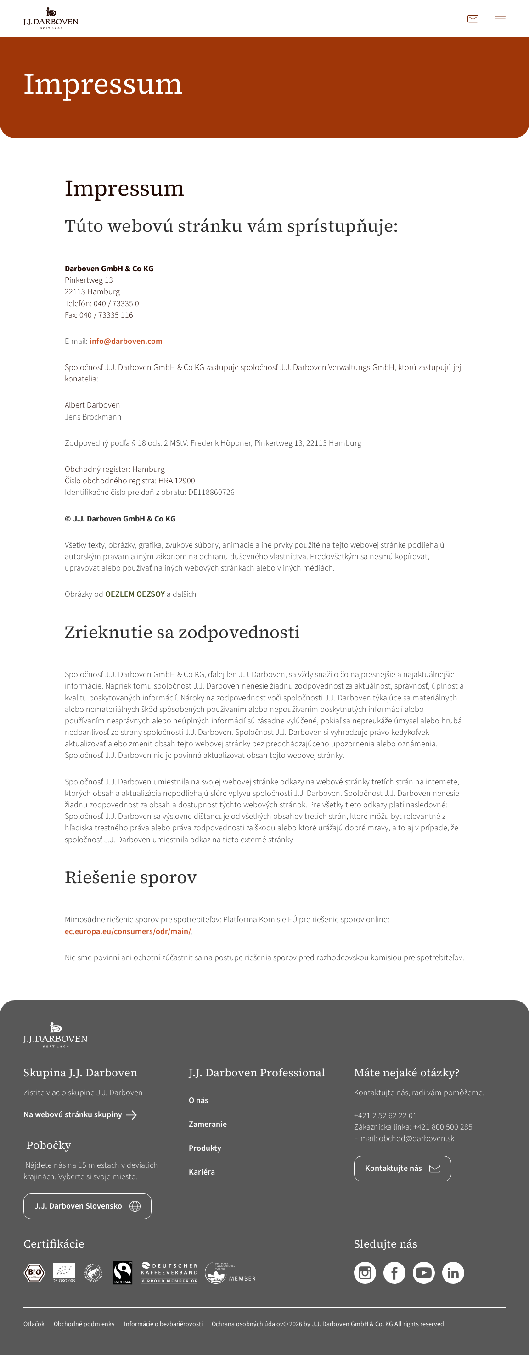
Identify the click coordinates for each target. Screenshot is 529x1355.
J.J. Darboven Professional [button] (257, 1073)
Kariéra (202, 1172)
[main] (264, 518)
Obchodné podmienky (84, 1324)
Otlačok (34, 1324)
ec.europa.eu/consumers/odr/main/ (128, 931)
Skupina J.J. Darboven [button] (80, 1073)
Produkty (205, 1148)
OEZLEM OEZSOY (135, 594)
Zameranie (208, 1124)
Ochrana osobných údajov (247, 1324)
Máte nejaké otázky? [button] (407, 1073)
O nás (198, 1100)
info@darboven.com (126, 341)
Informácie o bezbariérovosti (163, 1324)
